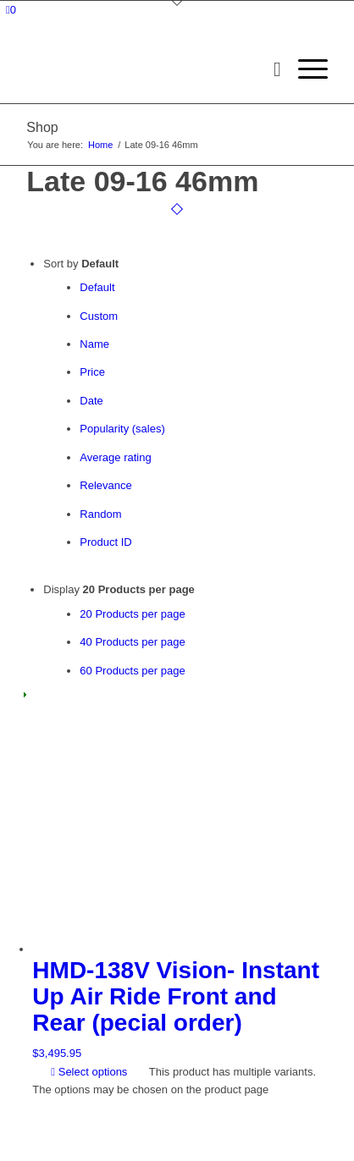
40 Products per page (132, 642)
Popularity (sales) (122, 428)
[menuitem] (269, 69)
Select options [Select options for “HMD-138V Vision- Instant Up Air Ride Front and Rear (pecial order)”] (89, 1071)
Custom (99, 316)
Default (97, 287)
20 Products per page (132, 614)
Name (94, 344)
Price (92, 372)
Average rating (115, 457)
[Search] (269, 69)
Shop (42, 127)
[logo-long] (146, 69)
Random (100, 514)
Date (91, 400)
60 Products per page (132, 670)
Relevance (105, 485)
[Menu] (304, 69)
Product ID (105, 542)
